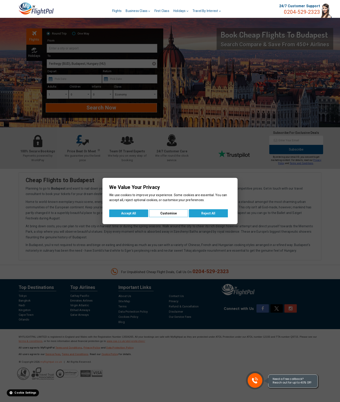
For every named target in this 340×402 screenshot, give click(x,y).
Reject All (208, 213)
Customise (168, 213)
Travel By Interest (207, 11)
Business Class (138, 11)
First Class (161, 11)
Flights (117, 11)
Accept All (128, 213)
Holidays (180, 11)
